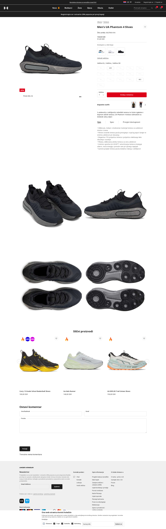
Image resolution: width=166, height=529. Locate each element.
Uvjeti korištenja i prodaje (100, 488)
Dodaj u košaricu (126, 95)
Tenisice (106, 22)
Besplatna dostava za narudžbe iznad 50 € (83, 2)
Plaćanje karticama (98, 499)
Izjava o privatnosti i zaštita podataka (98, 509)
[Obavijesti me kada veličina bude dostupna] (100, 68)
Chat (78, 477)
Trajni (58, 523)
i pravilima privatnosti (49, 494)
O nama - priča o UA (117, 477)
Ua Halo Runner (69, 391)
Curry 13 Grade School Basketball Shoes (34, 391)
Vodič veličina (81, 485)
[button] (145, 29)
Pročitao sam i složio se (37, 494)
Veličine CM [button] (116, 63)
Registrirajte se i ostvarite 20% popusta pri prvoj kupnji (82, 14)
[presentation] (36, 440)
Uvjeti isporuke (97, 496)
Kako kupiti (95, 480)
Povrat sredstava (97, 490)
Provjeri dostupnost (131, 122)
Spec (112, 122)
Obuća (99, 22)
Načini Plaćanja (96, 493)
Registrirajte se (148, 2)
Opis (99, 122)
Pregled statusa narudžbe (100, 477)
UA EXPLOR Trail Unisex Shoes (118, 391)
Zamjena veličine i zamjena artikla (97, 484)
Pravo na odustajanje (98, 502)
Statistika (67, 523)
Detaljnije (45, 519)
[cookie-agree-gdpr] (118, 524)
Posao (113, 483)
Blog (112, 485)
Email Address (26, 484)
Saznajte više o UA (117, 480)
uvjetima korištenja (38, 494)
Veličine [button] (108, 63)
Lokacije (79, 483)
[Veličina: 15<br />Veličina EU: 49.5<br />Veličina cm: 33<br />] (139, 79)
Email (87, 411)
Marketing (77, 523)
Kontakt (79, 480)
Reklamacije (96, 505)
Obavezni (49, 523)
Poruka (23, 418)
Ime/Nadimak (25, 411)
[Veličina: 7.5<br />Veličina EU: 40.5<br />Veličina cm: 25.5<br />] (110, 68)
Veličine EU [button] (100, 63)
